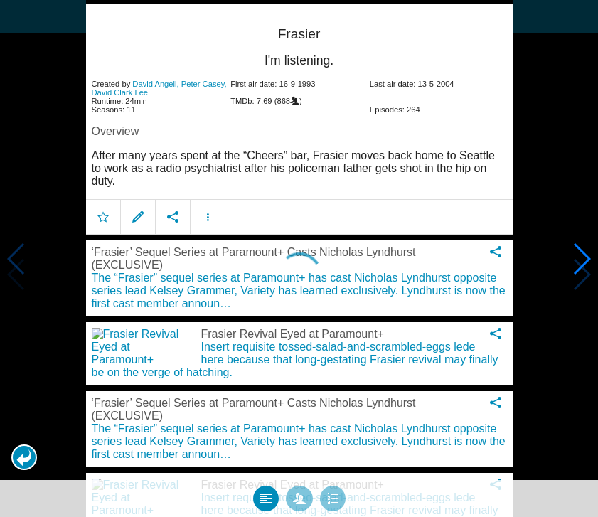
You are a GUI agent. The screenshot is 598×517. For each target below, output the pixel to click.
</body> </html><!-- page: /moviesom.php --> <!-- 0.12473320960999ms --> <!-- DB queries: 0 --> (299, 258)
